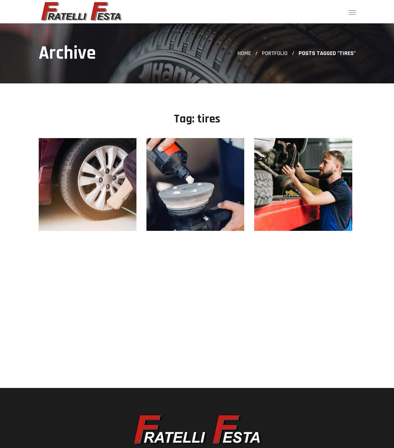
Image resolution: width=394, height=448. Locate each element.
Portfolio (275, 53)
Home (244, 53)
